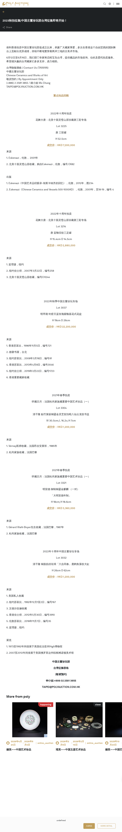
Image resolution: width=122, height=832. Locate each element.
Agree (89, 826)
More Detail (106, 826)
